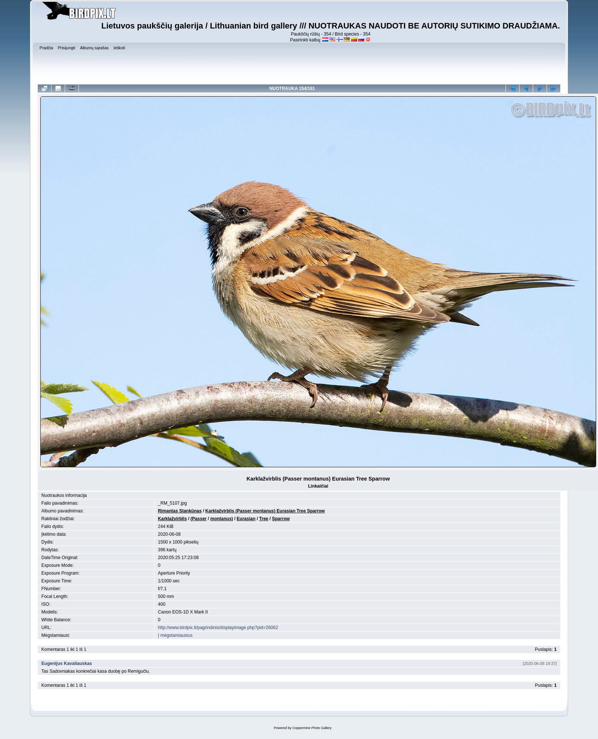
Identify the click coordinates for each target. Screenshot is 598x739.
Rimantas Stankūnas (180, 511)
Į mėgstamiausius (175, 635)
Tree (263, 518)
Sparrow (281, 518)
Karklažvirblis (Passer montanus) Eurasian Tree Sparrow (265, 511)
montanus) (221, 518)
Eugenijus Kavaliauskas (66, 663)
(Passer (198, 518)
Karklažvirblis (172, 518)
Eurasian (246, 518)
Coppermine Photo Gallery (312, 728)
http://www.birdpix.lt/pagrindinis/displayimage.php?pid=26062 (218, 627)
